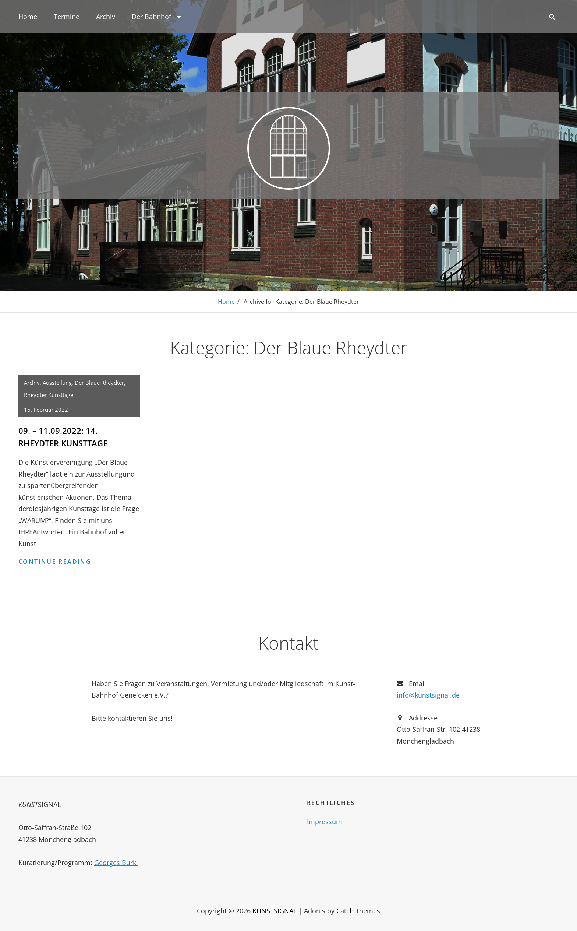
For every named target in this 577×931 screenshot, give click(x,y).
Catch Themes (358, 910)
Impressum (324, 821)
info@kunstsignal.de (428, 694)
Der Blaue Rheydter (99, 382)
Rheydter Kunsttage (48, 394)
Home (27, 16)
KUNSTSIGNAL (274, 910)
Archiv (105, 16)
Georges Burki (116, 861)
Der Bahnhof (157, 16)
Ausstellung (57, 382)
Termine (66, 16)
